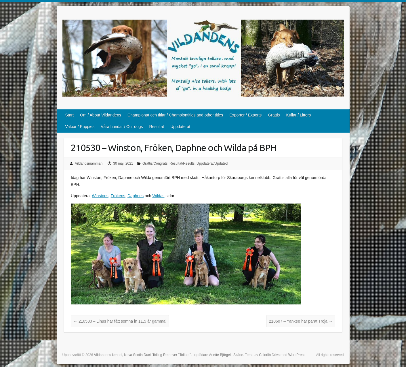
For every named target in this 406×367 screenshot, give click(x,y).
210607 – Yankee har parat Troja (301, 321)
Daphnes (135, 195)
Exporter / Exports (245, 115)
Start (69, 115)
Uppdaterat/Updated (212, 163)
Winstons (100, 195)
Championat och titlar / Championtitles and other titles (175, 115)
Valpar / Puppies (80, 126)
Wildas (158, 195)
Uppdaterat (180, 126)
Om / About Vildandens (100, 115)
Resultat (156, 126)
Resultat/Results (182, 163)
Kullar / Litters (298, 115)
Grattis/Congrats (154, 163)
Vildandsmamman (88, 163)
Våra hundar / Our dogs (122, 126)
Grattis (274, 115)
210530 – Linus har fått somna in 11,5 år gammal (119, 321)
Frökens (118, 195)
